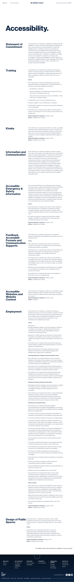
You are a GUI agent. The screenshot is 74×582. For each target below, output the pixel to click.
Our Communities (14, 2)
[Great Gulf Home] (37, 3)
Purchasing (52, 566)
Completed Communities (17, 565)
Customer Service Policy (35, 578)
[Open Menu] (5, 3)
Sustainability (29, 564)
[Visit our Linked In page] (66, 575)
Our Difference (18, 563)
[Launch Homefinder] (68, 3)
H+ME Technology (30, 563)
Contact (64, 566)
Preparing (52, 564)
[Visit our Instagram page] (71, 575)
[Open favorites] (70, 3)
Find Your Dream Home (61, 2)
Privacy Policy (20, 578)
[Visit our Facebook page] (69, 575)
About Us (5, 563)
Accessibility (26, 578)
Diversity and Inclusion (46, 578)
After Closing (53, 567)
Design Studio (65, 563)
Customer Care (65, 564)
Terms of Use (13, 578)
